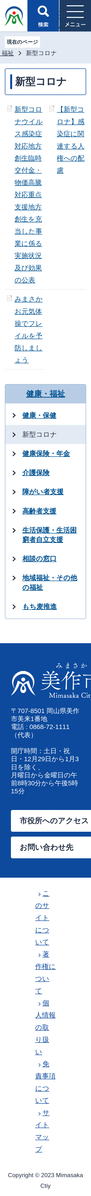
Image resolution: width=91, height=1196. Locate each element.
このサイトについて (42, 918)
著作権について (45, 972)
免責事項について (45, 1082)
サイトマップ (42, 1131)
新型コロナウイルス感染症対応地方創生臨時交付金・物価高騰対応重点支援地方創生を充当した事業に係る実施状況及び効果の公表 (29, 195)
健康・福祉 (45, 393)
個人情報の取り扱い (45, 1027)
